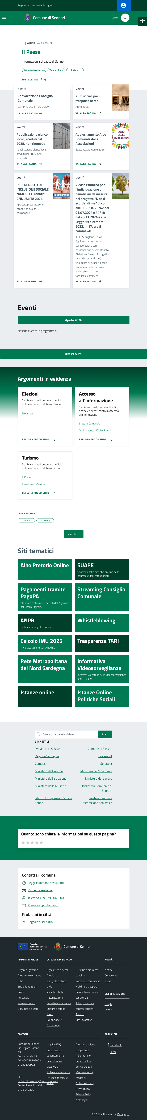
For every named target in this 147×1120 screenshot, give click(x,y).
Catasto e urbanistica (59, 1003)
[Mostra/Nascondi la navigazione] (4, 17)
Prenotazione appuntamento (55, 1053)
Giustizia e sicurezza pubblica (87, 972)
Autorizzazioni (55, 997)
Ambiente (52, 975)
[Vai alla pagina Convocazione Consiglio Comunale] (31, 112)
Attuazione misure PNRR (57, 1080)
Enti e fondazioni (27, 986)
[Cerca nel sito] (125, 18)
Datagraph (123, 1114)
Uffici (20, 981)
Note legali (82, 1100)
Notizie (109, 970)
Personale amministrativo (26, 1000)
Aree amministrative (29, 975)
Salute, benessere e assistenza (87, 995)
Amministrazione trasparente (85, 1047)
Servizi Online (83, 1061)
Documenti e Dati (28, 1009)
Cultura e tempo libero (56, 1011)
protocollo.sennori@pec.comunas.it (38, 1081)
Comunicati (111, 975)
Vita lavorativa (84, 1020)
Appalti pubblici (55, 992)
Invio (105, 734)
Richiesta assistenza (58, 1072)
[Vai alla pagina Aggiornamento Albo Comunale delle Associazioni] (88, 162)
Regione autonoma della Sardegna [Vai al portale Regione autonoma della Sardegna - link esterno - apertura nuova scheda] (35, 5)
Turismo (80, 1014)
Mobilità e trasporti (86, 986)
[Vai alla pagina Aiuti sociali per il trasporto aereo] (88, 111)
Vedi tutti (73, 534)
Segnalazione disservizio (54, 1064)
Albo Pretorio (83, 1055)
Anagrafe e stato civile (56, 984)
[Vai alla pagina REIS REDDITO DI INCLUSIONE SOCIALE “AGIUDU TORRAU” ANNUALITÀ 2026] (29, 280)
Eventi (108, 1010)
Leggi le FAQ (54, 1044)
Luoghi (108, 1004)
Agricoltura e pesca (58, 970)
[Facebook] (114, 1045)
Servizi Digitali (84, 1067)
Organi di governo (28, 970)
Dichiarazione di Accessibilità (85, 1086)
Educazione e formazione (54, 1022)
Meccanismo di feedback (84, 1075)
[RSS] (111, 1052)
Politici (21, 992)
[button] (142, 21)
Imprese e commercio (88, 981)
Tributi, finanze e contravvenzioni (85, 1006)
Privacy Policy (83, 1094)
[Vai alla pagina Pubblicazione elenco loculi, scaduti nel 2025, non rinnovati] (29, 162)
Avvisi (108, 981)
